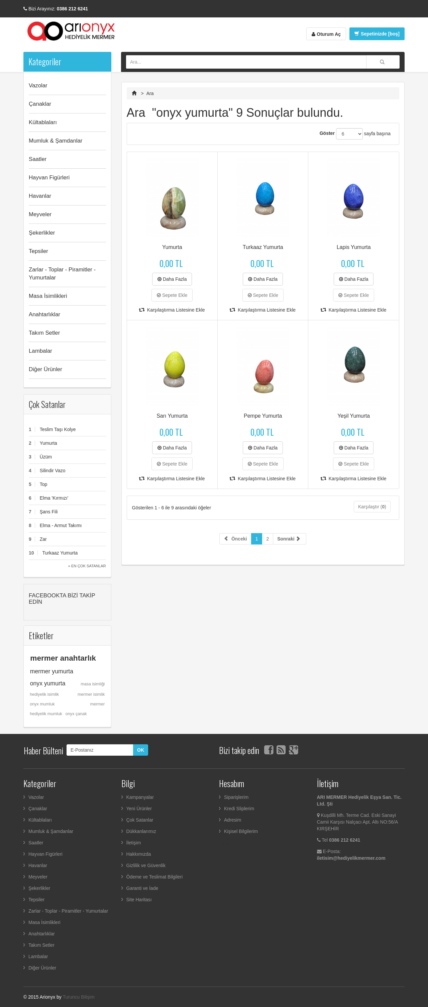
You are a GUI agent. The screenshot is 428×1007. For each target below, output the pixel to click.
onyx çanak (76, 713)
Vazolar (38, 85)
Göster (327, 133)
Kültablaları (43, 122)
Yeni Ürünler (139, 808)
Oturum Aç (326, 34)
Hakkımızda (138, 854)
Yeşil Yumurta (353, 416)
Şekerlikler (42, 233)
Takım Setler (44, 333)
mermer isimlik (91, 694)
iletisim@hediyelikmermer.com (351, 858)
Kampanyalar (140, 797)
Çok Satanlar (47, 404)
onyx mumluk (42, 704)
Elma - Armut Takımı (61, 525)
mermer (97, 704)
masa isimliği (93, 684)
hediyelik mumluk (46, 713)
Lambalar (40, 351)
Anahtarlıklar (44, 314)
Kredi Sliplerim (239, 808)
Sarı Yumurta (172, 416)
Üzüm (46, 456)
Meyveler (40, 214)
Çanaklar (40, 104)
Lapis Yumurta (354, 247)
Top (43, 484)
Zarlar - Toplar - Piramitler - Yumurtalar (62, 273)
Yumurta (48, 443)
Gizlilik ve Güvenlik (146, 865)
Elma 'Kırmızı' (54, 498)
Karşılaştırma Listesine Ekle (172, 310)
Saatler (37, 159)
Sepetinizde (377, 33)
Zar (43, 539)
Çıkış (224, 843)
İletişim (133, 842)
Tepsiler (38, 251)
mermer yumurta (51, 671)
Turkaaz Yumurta (60, 553)
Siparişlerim (236, 797)
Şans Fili (49, 511)
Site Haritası (139, 899)
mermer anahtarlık (63, 658)
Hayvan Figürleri (49, 177)
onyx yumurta (48, 683)
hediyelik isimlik (44, 694)
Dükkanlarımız (141, 831)
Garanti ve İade (142, 888)
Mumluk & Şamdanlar (55, 141)
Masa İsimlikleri (48, 296)
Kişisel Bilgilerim (241, 831)
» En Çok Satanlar (87, 566)
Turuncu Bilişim (78, 997)
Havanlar (40, 196)
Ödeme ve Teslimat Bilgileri (154, 876)
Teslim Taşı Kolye (58, 429)
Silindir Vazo (53, 470)
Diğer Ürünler (45, 369)
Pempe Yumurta (263, 416)
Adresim (232, 820)
